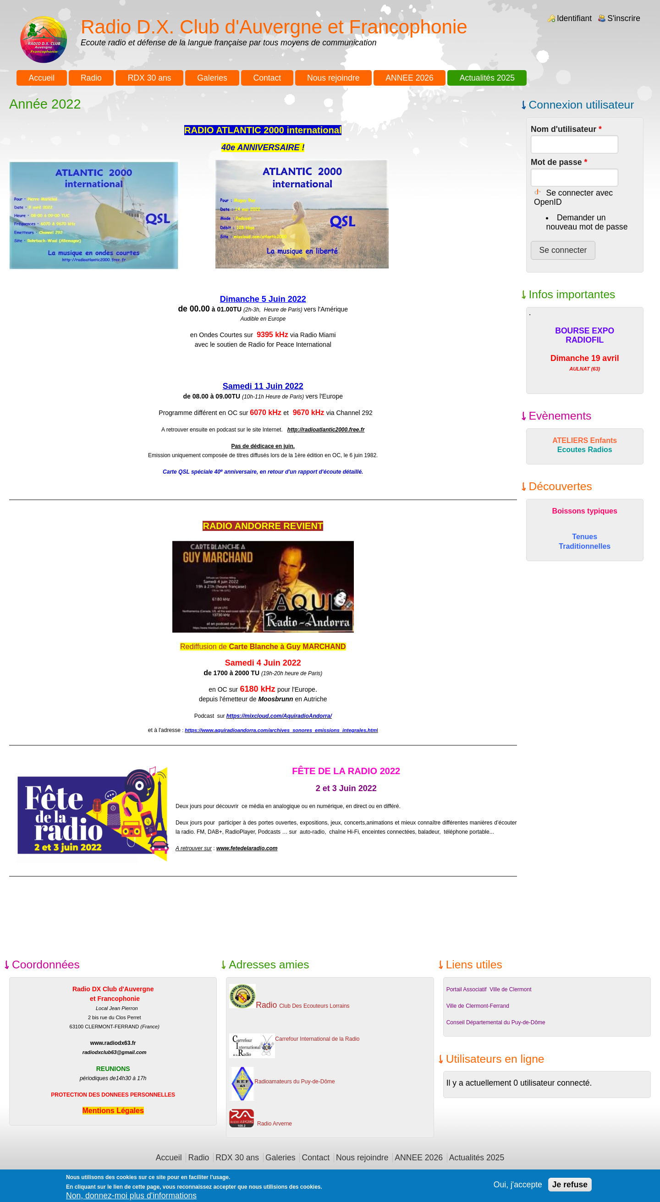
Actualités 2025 (487, 77)
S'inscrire (623, 18)
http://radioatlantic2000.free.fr (326, 429)
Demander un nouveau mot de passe (586, 222)
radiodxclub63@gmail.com (114, 1052)
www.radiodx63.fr (113, 1043)
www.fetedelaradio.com (247, 848)
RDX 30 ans (149, 77)
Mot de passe (559, 162)
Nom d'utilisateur (566, 129)
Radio (91, 77)
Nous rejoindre (333, 77)
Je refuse (570, 1186)
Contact (267, 77)
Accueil (41, 77)
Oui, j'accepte (518, 1186)
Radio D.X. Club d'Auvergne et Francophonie (274, 27)
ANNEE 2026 (409, 77)
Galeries (212, 77)
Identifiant (574, 18)
